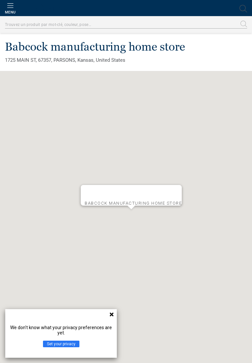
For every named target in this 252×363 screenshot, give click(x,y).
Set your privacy (61, 344)
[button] (131, 214)
